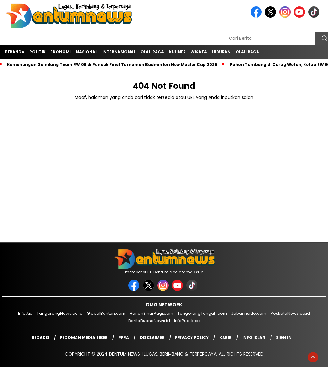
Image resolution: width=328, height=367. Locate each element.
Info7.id (25, 313)
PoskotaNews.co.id (290, 313)
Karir (225, 337)
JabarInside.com (248, 313)
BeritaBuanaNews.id (149, 321)
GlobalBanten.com (106, 313)
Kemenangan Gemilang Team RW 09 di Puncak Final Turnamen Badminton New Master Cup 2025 (112, 64)
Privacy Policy (192, 337)
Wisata (199, 51)
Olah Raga (152, 51)
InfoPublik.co (187, 321)
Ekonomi (60, 51)
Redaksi (40, 337)
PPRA (123, 337)
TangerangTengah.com (202, 313)
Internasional (119, 51)
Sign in (283, 337)
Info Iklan (253, 337)
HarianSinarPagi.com (151, 313)
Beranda (14, 51)
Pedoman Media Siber (84, 337)
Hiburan (221, 51)
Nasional (86, 51)
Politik (38, 51)
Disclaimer (152, 337)
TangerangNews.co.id (60, 313)
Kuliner (177, 51)
